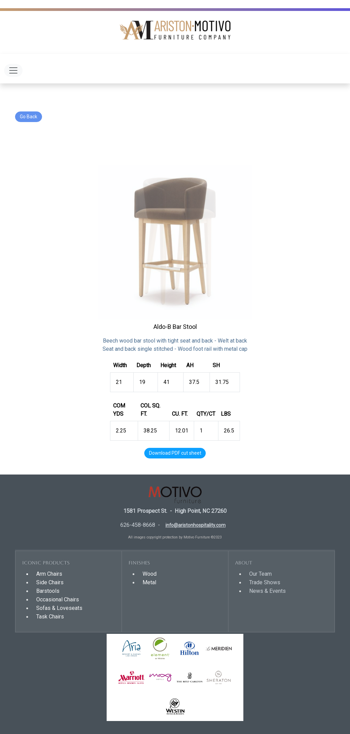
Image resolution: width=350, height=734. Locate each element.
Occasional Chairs (57, 599)
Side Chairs (50, 582)
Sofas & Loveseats (59, 608)
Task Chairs (50, 616)
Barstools (47, 591)
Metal (149, 582)
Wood (150, 574)
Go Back (28, 116)
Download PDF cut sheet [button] (175, 453)
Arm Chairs (49, 574)
